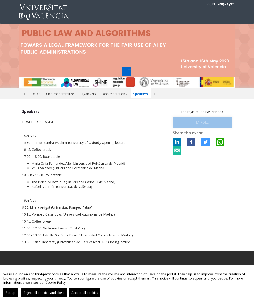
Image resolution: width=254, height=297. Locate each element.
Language (225, 3)
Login (211, 3)
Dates (35, 94)
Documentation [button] (114, 94)
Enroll (202, 122)
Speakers (140, 94)
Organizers (88, 94)
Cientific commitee (60, 94)
